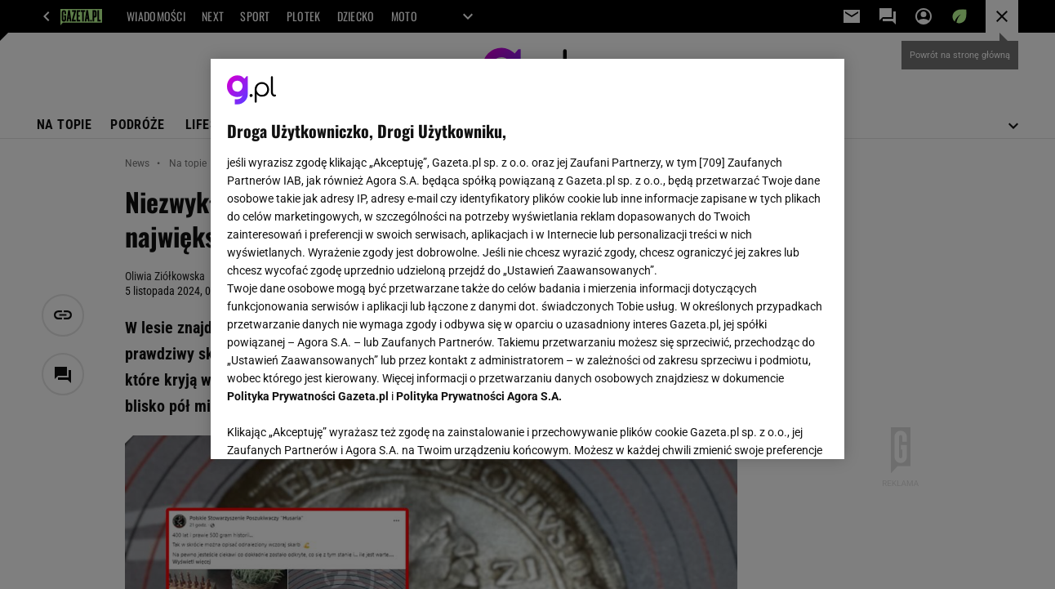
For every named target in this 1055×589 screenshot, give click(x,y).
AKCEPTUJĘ (772, 427)
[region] (527, 259)
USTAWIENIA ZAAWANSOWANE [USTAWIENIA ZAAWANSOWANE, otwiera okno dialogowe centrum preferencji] (334, 426)
